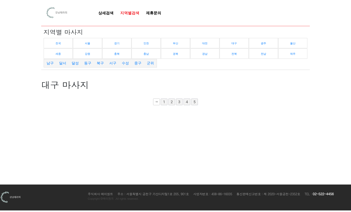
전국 (58, 43)
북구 (100, 63)
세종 (58, 53)
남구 (50, 63)
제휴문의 (153, 13)
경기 (117, 43)
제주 (292, 53)
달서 (62, 63)
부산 (175, 43)
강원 (87, 53)
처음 (156, 102)
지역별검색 (129, 13)
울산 (292, 43)
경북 (175, 53)
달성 (75, 63)
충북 (117, 53)
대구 (234, 43)
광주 (263, 43)
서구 (112, 63)
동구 (87, 63)
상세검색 (105, 13)
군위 (150, 63)
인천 (146, 43)
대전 (205, 43)
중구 (137, 63)
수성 (125, 63)
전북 (234, 53)
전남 (263, 53)
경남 (205, 53)
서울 (87, 43)
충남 (146, 53)
